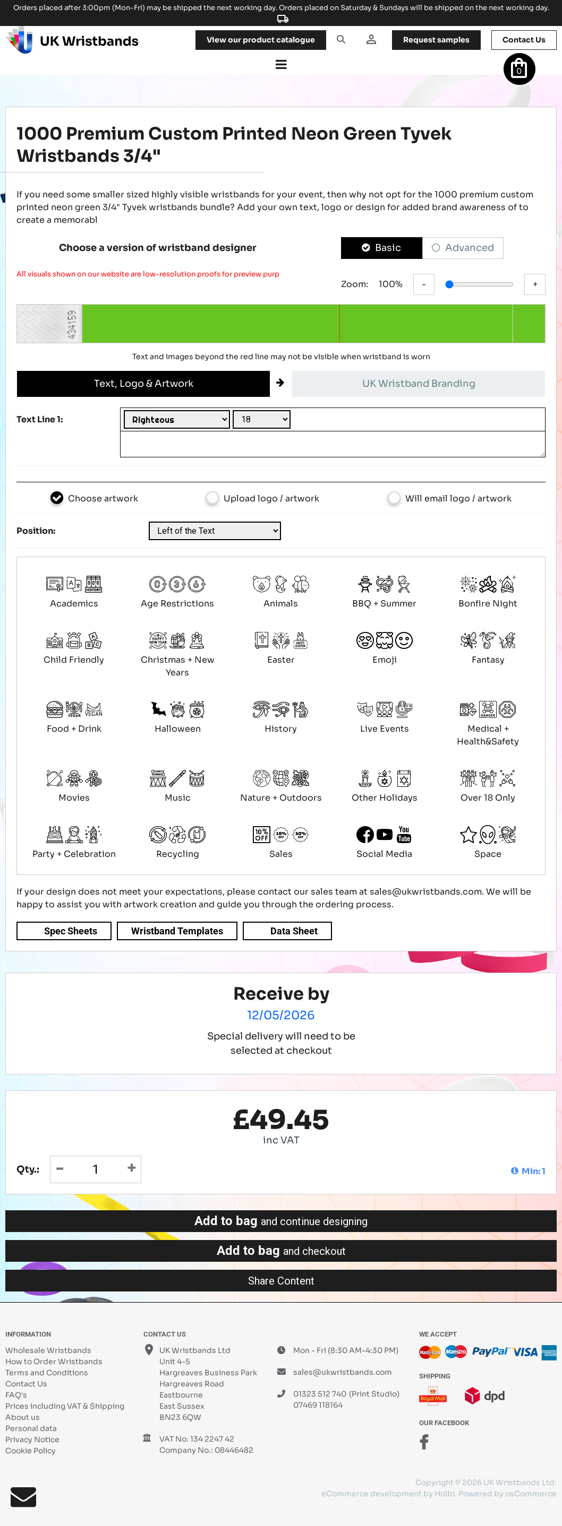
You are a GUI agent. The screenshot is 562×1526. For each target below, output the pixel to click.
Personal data (31, 1428)
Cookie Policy (30, 1450)
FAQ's (16, 1395)
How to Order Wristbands (54, 1361)
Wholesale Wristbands (48, 1350)
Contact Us (26, 1384)
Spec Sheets (70, 931)
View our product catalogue (261, 40)
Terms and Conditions (46, 1372)
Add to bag (281, 1220)
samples (436, 40)
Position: (35, 530)
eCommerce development (371, 1493)
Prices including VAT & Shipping (64, 1406)
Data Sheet (294, 931)
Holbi (445, 1493)
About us (22, 1417)
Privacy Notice (32, 1439)
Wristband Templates (177, 931)
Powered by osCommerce (507, 1493)
